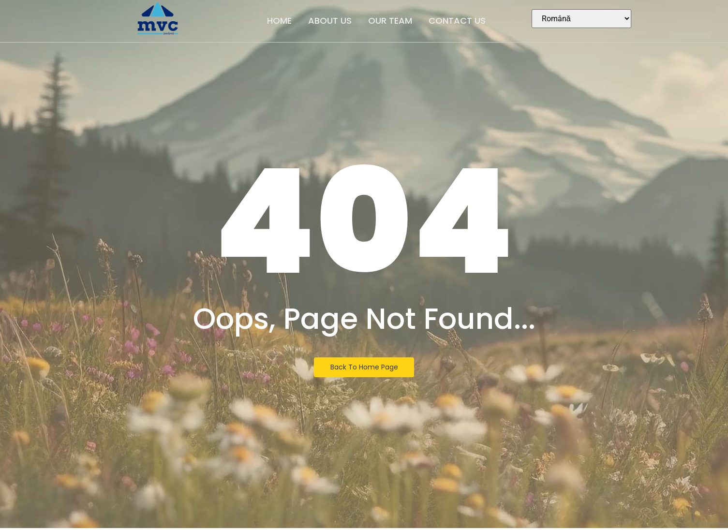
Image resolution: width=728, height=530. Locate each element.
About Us (330, 21)
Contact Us (457, 21)
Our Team (390, 21)
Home (279, 21)
